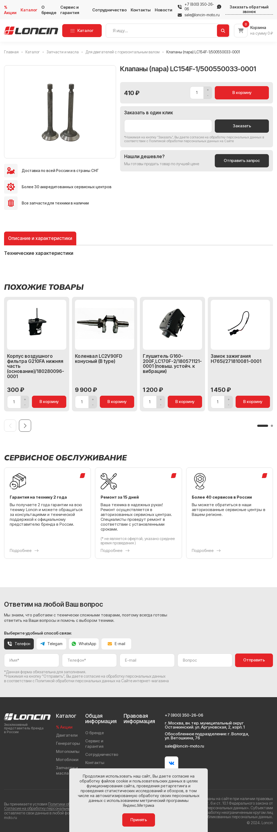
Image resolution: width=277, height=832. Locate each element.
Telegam (51, 643)
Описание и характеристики (40, 238)
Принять (138, 819)
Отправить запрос (242, 160)
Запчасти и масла (67, 770)
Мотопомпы (67, 751)
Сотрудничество (109, 9)
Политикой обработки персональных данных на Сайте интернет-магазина (102, 680)
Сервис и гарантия (69, 10)
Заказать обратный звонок (249, 9)
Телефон (19, 643)
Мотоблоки (67, 759)
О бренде (48, 10)
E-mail (116, 643)
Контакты (141, 9)
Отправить (254, 659)
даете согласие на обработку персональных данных (221, 137)
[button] (262, 426)
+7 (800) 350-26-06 (199, 6)
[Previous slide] (10, 426)
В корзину (242, 92)
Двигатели (67, 735)
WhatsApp (84, 643)
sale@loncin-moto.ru (199, 15)
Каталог (29, 9)
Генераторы (68, 743)
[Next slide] (25, 426)
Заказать (242, 125)
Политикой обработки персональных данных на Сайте (191, 141)
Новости (163, 9)
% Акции (10, 10)
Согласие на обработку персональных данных (45, 808)
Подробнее (24, 550)
